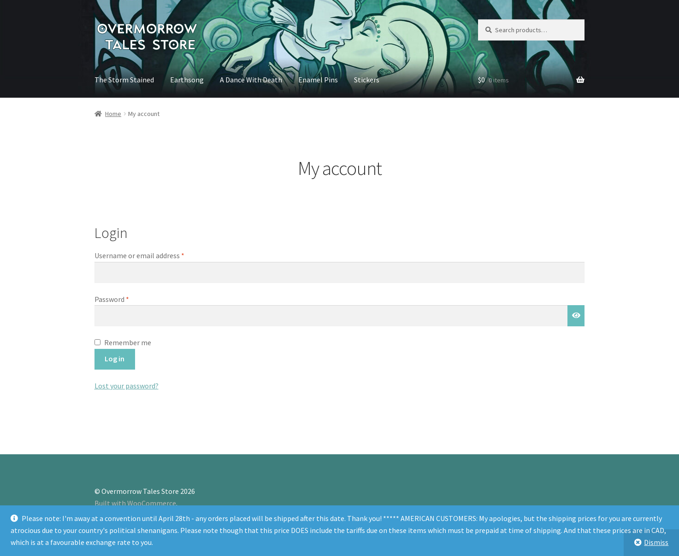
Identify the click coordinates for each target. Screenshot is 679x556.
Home (113, 114)
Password (125, 299)
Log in (114, 358)
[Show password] (576, 315)
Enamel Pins (318, 79)
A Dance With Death (251, 79)
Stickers (366, 79)
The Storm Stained (124, 79)
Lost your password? (126, 385)
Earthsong (187, 79)
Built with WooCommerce (135, 503)
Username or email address (153, 255)
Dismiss (656, 542)
